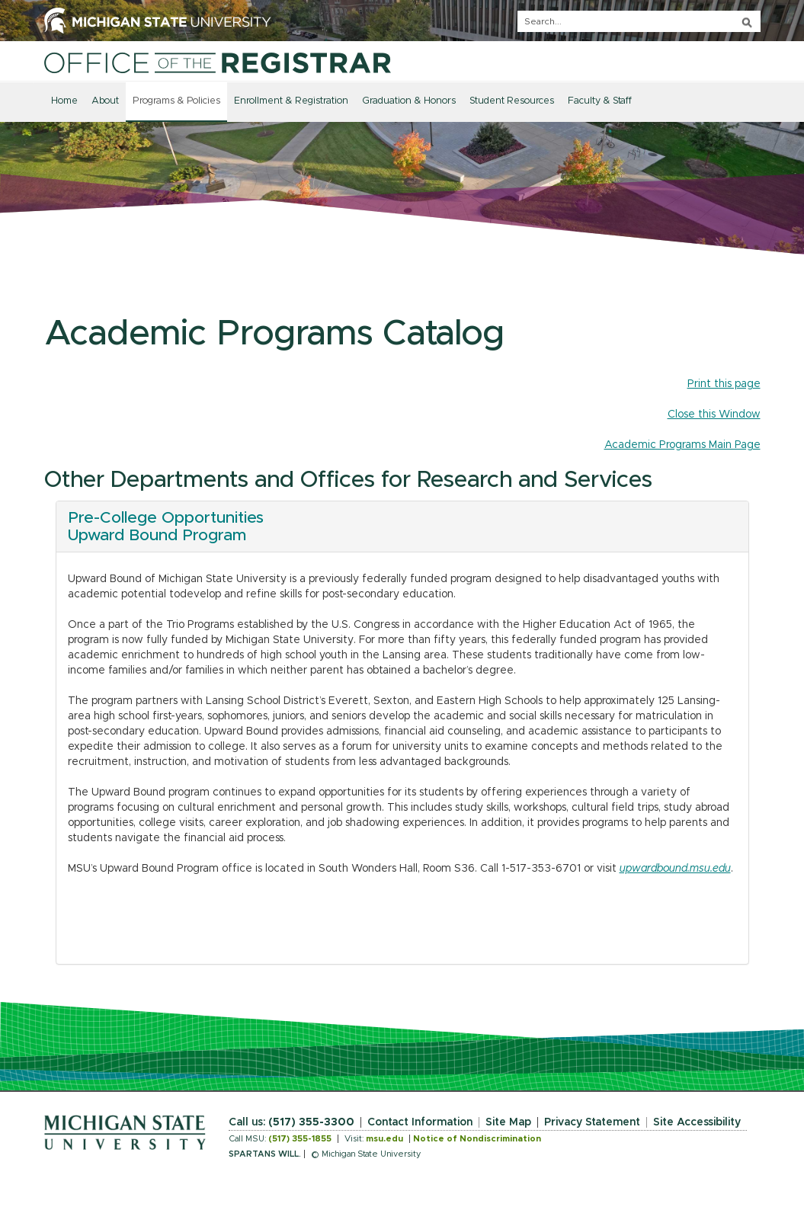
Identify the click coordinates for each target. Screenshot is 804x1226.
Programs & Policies (176, 101)
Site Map (508, 1122)
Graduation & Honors (409, 101)
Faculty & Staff (600, 101)
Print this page (724, 384)
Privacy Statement (592, 1122)
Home (64, 101)
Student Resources (511, 101)
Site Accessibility (697, 1122)
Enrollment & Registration (291, 101)
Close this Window (714, 414)
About (105, 101)
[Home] (217, 62)
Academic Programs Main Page (682, 445)
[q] (639, 21)
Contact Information (419, 1122)
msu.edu (384, 1139)
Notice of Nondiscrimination (477, 1139)
